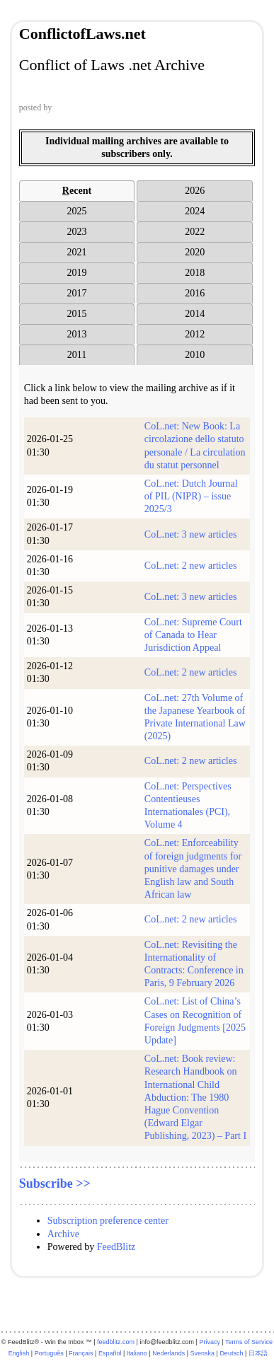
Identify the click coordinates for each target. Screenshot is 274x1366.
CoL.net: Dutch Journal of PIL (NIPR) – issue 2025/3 (191, 496)
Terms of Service (249, 1341)
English (19, 1353)
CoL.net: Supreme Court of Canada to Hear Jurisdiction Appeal (193, 635)
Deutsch (231, 1353)
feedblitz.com (116, 1341)
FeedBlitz (116, 1246)
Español (110, 1353)
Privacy (209, 1341)
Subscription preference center (108, 1220)
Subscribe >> (55, 1183)
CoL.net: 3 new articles (190, 534)
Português (49, 1353)
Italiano (137, 1353)
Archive (63, 1234)
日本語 (258, 1353)
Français (81, 1353)
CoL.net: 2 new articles (190, 565)
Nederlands (168, 1353)
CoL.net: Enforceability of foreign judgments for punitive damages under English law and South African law (192, 869)
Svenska (202, 1353)
